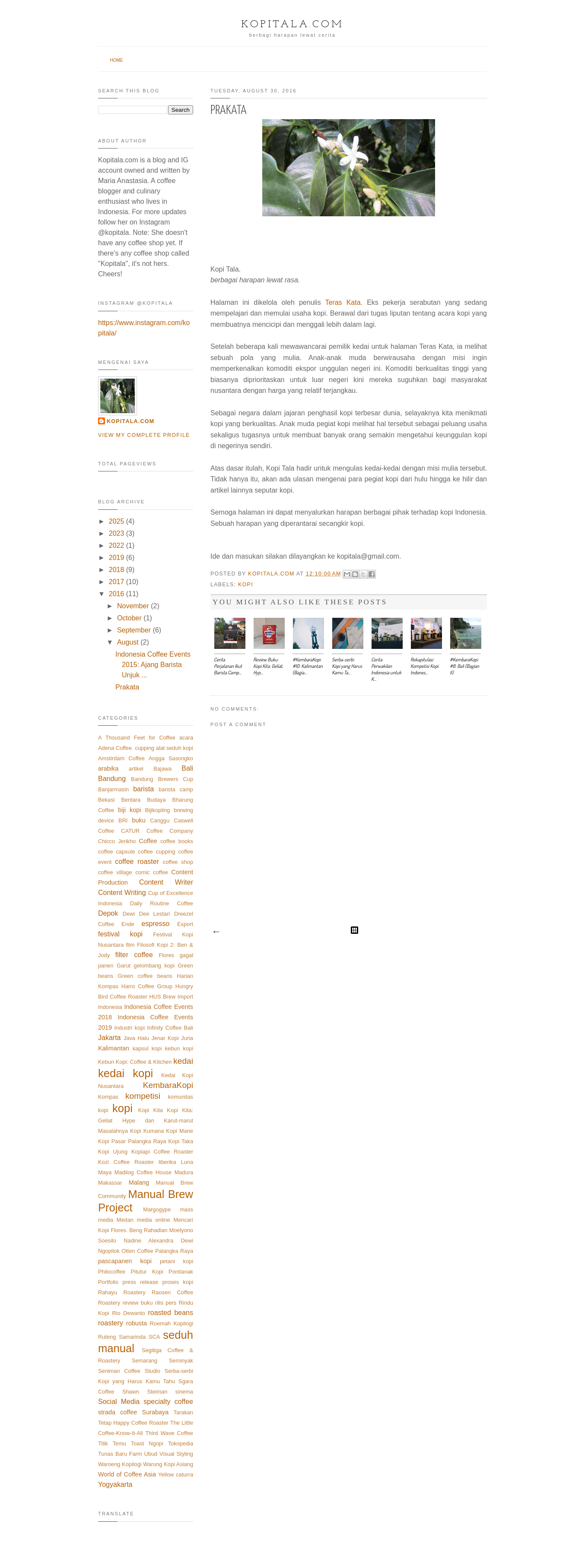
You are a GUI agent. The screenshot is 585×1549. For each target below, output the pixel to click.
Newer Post (216, 932)
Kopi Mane (179, 1131)
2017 (116, 581)
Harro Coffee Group (146, 986)
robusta (136, 1323)
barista (143, 789)
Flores (166, 955)
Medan (125, 1220)
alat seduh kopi (174, 748)
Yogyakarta (115, 1484)
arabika (108, 768)
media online (153, 1220)
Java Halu (136, 1038)
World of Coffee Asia (127, 1474)
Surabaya (155, 1412)
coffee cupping (156, 851)
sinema (184, 1391)
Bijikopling (157, 810)
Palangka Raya (174, 1251)
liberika (167, 1162)
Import (185, 996)
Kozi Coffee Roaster (126, 1162)
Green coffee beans (145, 976)
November (133, 606)
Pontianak (181, 1271)
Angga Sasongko (171, 758)
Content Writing (122, 892)
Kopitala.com (292, 24)
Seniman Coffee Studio (129, 1371)
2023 (116, 533)
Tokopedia (180, 1443)
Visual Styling (176, 1454)
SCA (154, 1337)
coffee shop (178, 862)
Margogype (157, 1209)
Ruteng (107, 1337)
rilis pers (165, 1302)
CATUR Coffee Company (157, 831)
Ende (127, 924)
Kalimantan (113, 1048)
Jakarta (109, 1037)
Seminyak (181, 1360)
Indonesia (110, 1007)
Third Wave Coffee (169, 1433)
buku (139, 820)
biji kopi (129, 809)
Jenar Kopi (164, 1038)
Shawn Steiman (144, 1391)
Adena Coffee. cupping (126, 748)
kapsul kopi (147, 1048)
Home (116, 60)
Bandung (112, 778)
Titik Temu (112, 1443)
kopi (245, 585)
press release (140, 1282)
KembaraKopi (168, 1085)
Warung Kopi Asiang (168, 1464)
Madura (184, 1172)
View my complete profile (144, 435)
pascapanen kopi (125, 1261)
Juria (187, 1038)
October (129, 618)
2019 (116, 557)
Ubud (151, 1454)
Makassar (110, 1182)
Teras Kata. (346, 302)
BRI (122, 820)
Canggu (159, 820)
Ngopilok (109, 1251)
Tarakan (183, 1412)
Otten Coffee (137, 1251)
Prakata (127, 687)
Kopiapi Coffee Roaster (162, 1151)
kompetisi (142, 1095)
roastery (110, 1323)
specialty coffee (168, 1401)
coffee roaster (137, 861)
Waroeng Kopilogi (120, 1464)
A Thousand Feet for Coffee (136, 737)
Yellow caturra (175, 1474)
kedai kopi (125, 1073)
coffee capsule (116, 851)
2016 (116, 593)
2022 (116, 545)
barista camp (176, 789)
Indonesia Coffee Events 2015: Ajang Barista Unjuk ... (153, 665)
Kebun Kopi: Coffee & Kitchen (135, 1062)
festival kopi (120, 934)
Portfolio (108, 1282)
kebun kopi (179, 1048)
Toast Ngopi (147, 1443)
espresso (156, 923)
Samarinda (132, 1337)
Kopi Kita (150, 1110)
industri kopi (129, 1027)
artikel (136, 768)
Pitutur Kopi (147, 1271)
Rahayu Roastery (122, 1292)
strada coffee (117, 1412)
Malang (139, 1182)
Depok (108, 913)
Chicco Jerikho (117, 841)
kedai (183, 1060)
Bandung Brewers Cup (162, 779)
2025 (116, 521)
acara (186, 737)
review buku (138, 1302)
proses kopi (177, 1282)
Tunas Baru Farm (120, 1454)
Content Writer (166, 882)
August (128, 642)
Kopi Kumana (147, 1131)
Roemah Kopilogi (171, 1323)
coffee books (176, 841)
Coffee (148, 841)
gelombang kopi (154, 965)
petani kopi (176, 1261)
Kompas (108, 1097)
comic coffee (151, 872)
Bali (187, 768)
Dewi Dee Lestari (146, 913)
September (134, 630)
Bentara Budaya (143, 800)
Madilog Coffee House (143, 1172)
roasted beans (170, 1312)
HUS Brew (162, 996)
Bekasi (106, 800)
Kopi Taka (181, 1141)
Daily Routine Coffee (161, 903)
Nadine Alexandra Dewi (158, 1240)
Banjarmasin (113, 789)
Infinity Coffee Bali (170, 1027)
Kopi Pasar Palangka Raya (132, 1141)
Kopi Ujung (112, 1151)
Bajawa (162, 768)
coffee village (115, 872)
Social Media (119, 1401)
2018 (116, 569)
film (130, 945)
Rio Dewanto (128, 1313)
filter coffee (134, 954)
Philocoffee (111, 1271)
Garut (123, 965)
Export (185, 924)
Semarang (144, 1360)
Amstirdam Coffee (121, 758)
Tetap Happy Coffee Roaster (133, 1422)
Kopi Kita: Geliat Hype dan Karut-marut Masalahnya (145, 1120)
